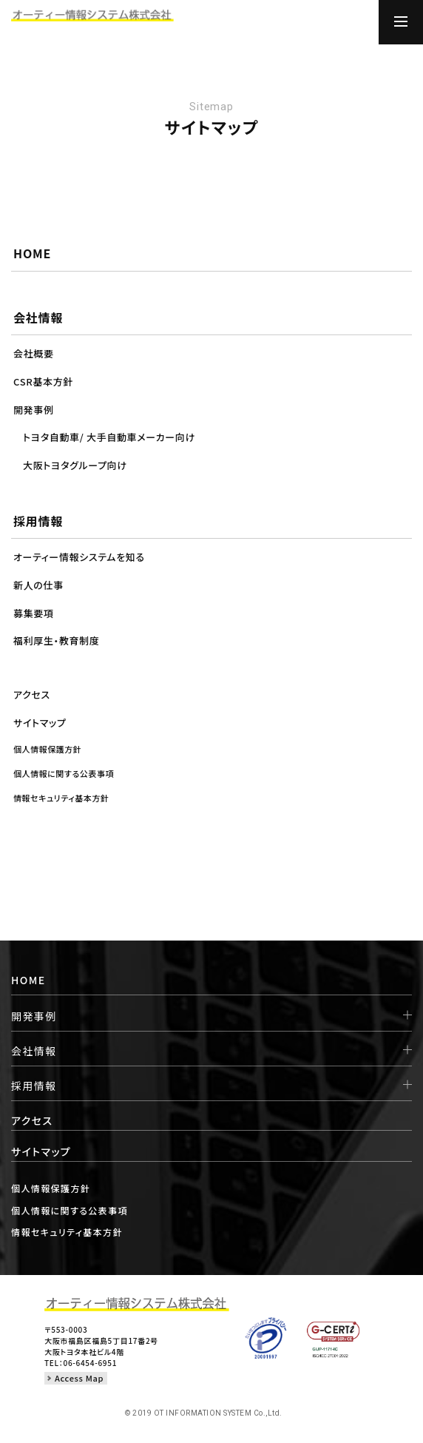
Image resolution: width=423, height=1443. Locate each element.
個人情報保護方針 (50, 1188)
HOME (28, 979)
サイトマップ (41, 1151)
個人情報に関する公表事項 (69, 1210)
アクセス (32, 1120)
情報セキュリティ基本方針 (67, 1231)
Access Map (79, 1378)
